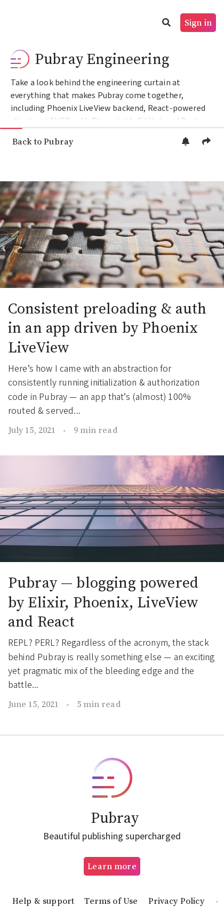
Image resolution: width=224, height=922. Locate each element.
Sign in (198, 22)
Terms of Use (111, 901)
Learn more (112, 866)
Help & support (43, 901)
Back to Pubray (42, 141)
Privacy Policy (176, 901)
